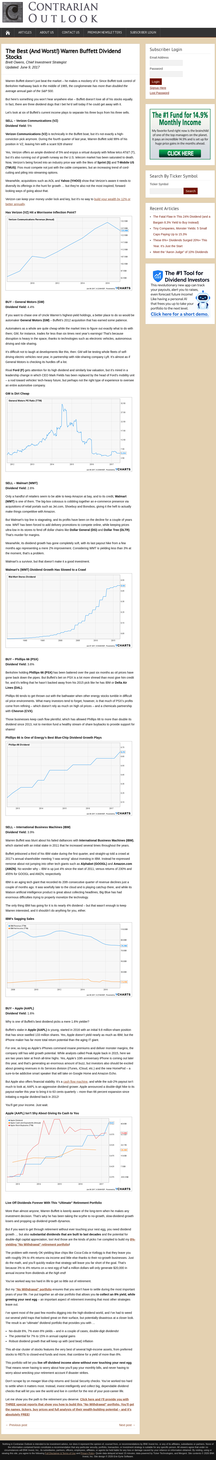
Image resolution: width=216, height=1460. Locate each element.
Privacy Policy (87, 1453)
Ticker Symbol (159, 184)
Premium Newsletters (105, 32)
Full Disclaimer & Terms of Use (60, 1453)
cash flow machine (75, 1081)
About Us (47, 32)
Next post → (127, 1425)
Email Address (159, 57)
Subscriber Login (143, 32)
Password (156, 68)
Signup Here (158, 88)
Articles (25, 32)
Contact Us (71, 32)
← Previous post (16, 1425)
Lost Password (159, 93)
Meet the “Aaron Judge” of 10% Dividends (180, 252)
